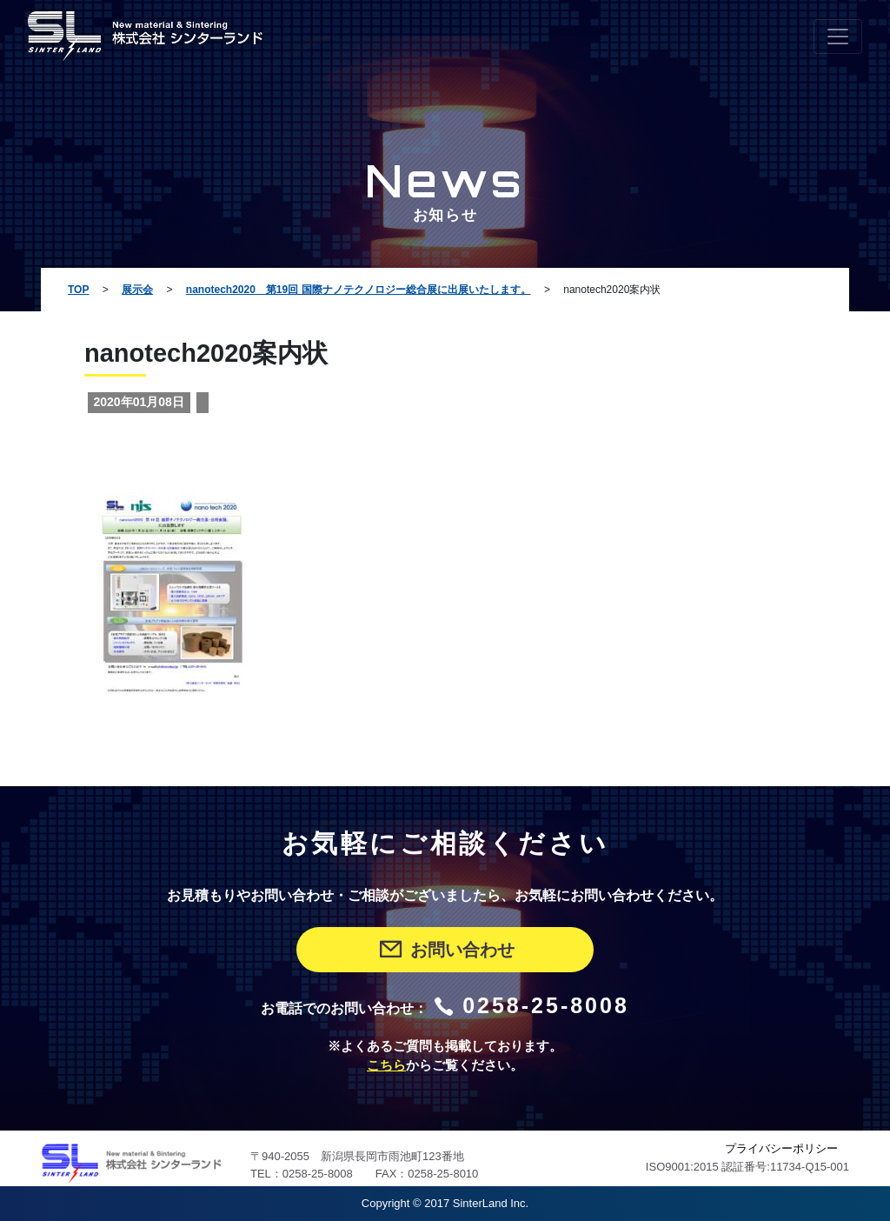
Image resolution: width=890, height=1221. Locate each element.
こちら (386, 1065)
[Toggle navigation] (838, 36)
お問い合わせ (445, 949)
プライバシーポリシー (781, 1148)
